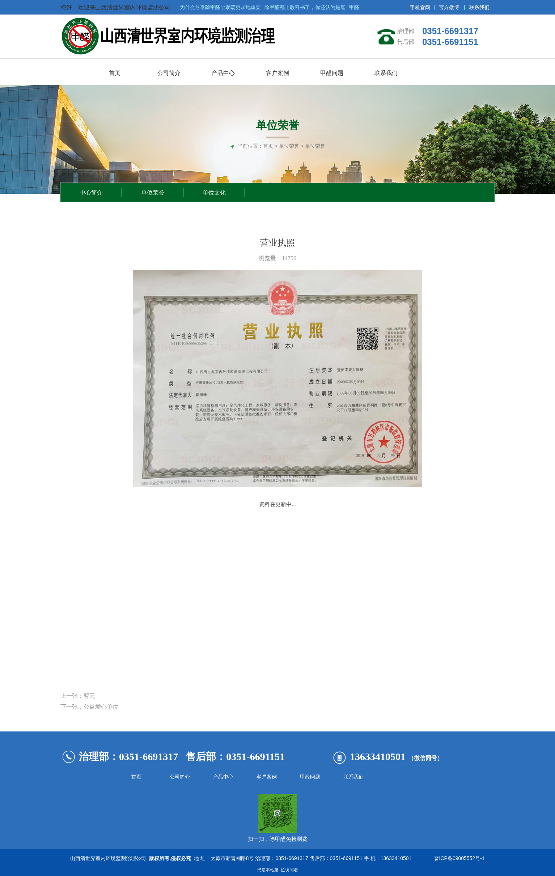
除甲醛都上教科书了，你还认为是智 (306, 7)
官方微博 (449, 7)
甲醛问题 (310, 777)
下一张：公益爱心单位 (89, 707)
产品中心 (223, 777)
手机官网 (420, 8)
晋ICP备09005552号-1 (458, 858)
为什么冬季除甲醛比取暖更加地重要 (222, 7)
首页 (268, 146)
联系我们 (479, 7)
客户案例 (267, 777)
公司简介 (180, 777)
